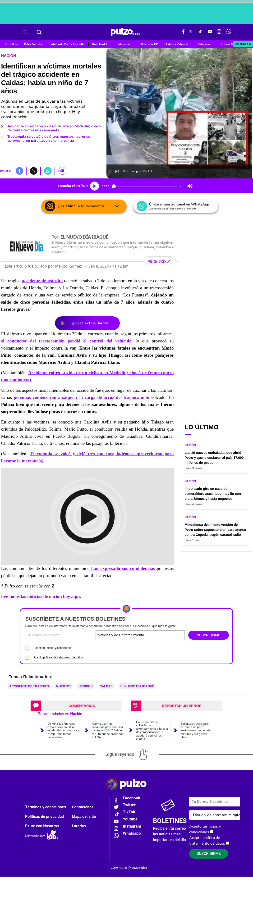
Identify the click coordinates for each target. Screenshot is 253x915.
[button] (19, 170)
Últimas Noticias (231, 44)
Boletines (243, 44)
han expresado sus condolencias (122, 568)
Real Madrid (100, 44)
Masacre (124, 44)
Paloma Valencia (177, 44)
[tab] (76, 706)
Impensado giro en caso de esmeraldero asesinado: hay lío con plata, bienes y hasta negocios (213, 494)
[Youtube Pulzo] (210, 32)
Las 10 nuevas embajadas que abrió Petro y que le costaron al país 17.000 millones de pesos (214, 457)
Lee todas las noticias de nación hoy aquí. (41, 596)
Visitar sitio (159, 261)
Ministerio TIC (149, 44)
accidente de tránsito (42, 280)
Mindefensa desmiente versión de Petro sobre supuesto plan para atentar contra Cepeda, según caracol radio (216, 530)
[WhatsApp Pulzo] (229, 32)
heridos (85, 686)
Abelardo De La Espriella (68, 44)
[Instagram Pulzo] (219, 32)
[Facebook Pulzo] (183, 32)
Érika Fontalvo (33, 44)
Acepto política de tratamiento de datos (58, 657)
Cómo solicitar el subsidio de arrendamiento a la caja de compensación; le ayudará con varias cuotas (152, 730)
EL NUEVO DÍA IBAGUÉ (137, 686)
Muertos (63, 686)
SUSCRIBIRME (208, 635)
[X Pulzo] (191, 32)
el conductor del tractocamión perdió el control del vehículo (66, 340)
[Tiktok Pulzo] (200, 32)
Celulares (204, 44)
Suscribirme (209, 853)
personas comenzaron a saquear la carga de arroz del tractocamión (81, 397)
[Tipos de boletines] (162, 635)
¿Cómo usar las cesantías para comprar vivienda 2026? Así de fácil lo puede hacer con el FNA (108, 730)
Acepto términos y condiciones (52, 648)
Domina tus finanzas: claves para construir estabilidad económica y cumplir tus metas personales (63, 730)
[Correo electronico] (58, 635)
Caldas (106, 686)
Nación (8, 56)
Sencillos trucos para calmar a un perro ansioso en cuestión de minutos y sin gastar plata (195, 730)
